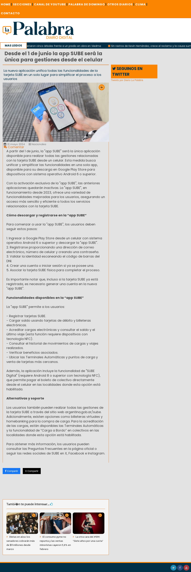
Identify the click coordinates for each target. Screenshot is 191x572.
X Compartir (31, 471)
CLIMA (141, 4)
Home (6, 4)
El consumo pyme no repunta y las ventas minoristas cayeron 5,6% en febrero (55, 543)
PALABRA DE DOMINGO (87, 4)
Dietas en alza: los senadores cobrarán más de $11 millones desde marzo (20, 543)
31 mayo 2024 (14, 144)
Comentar (14, 147)
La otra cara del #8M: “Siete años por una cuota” (88, 539)
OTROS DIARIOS (120, 4)
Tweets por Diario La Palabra (127, 80)
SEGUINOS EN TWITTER (127, 71)
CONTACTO (10, 13)
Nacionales (37, 144)
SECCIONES (23, 4)
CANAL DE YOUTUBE (51, 4)
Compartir (11, 471)
